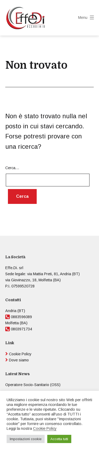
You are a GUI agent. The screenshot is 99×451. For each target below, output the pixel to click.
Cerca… (12, 168)
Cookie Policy (20, 354)
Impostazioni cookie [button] (25, 439)
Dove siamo (19, 360)
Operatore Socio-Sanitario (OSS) (32, 385)
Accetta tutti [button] (59, 439)
